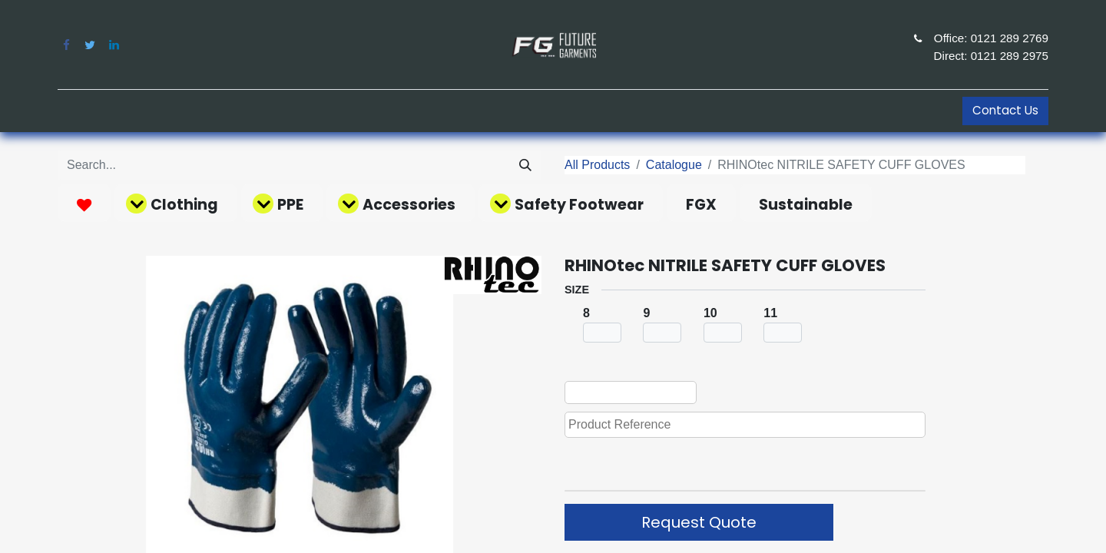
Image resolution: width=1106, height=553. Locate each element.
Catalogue (674, 164)
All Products (597, 164)
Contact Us (1005, 110)
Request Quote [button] (699, 522)
